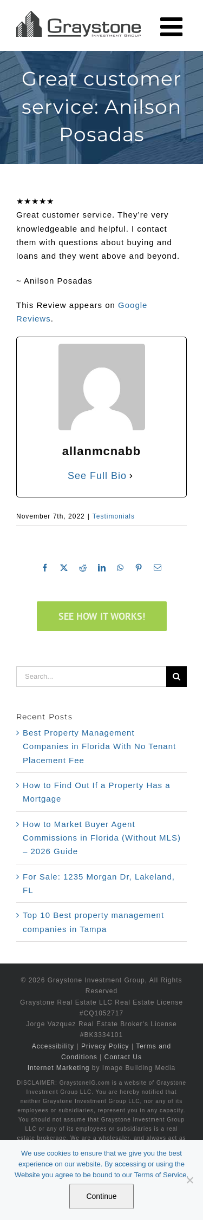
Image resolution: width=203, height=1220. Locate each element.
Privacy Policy (105, 1046)
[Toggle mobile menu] (173, 27)
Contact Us (123, 1057)
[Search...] (91, 676)
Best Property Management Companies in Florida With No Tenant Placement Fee (99, 746)
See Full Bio (97, 475)
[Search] (176, 676)
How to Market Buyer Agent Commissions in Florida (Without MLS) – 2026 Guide (102, 837)
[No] (189, 1180)
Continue (101, 1196)
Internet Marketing (59, 1068)
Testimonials (114, 516)
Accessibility (53, 1046)
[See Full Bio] (131, 476)
